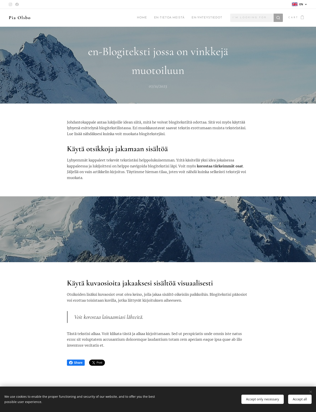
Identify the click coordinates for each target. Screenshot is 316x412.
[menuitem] (132, 17)
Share (76, 362)
